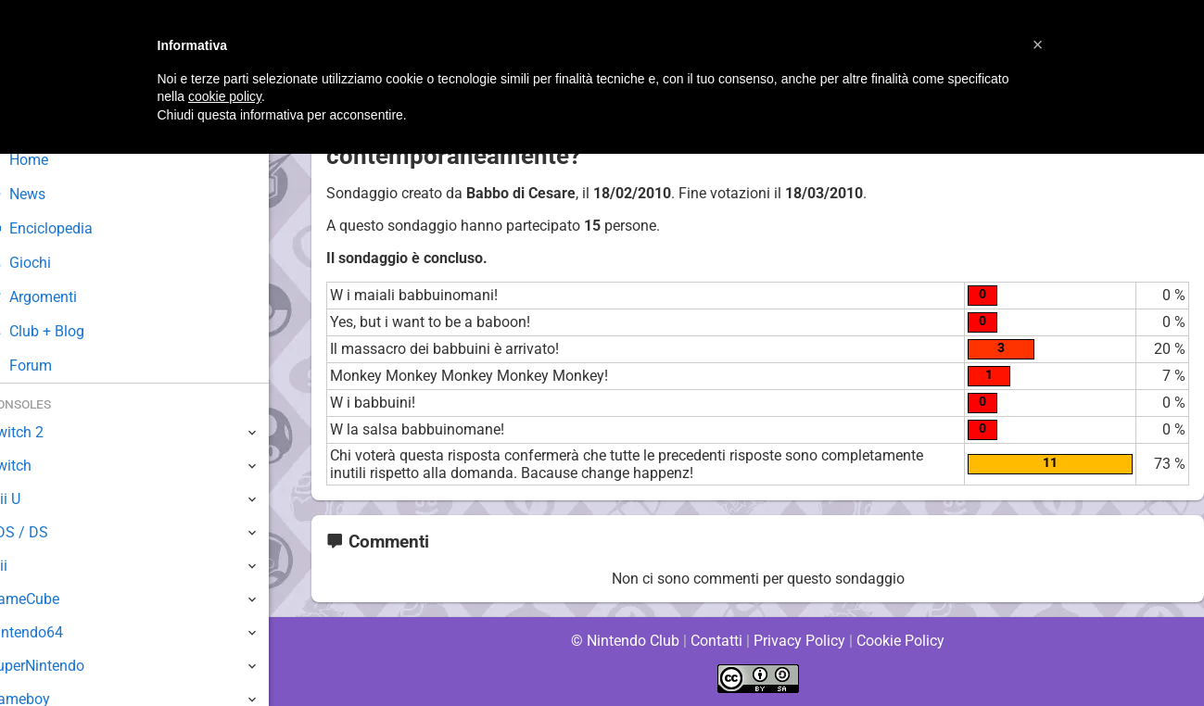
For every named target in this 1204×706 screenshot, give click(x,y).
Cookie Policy (900, 640)
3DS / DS (44, 532)
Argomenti (60, 297)
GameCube (51, 599)
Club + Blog (63, 331)
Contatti (717, 640)
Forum (47, 365)
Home (46, 160)
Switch (37, 465)
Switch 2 (43, 432)
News (44, 194)
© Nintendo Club (624, 640)
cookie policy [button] (224, 96)
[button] (1038, 44)
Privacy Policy (799, 640)
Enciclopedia (68, 228)
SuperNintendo (64, 665)
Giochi (47, 262)
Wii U (31, 499)
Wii (25, 565)
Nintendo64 (53, 632)
